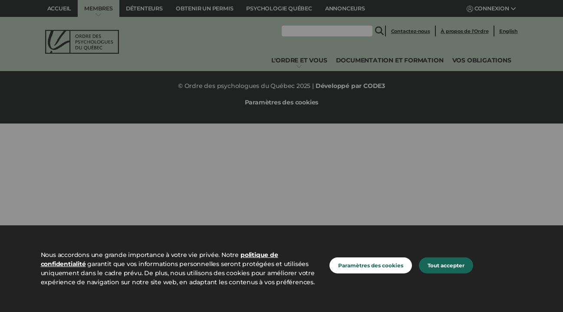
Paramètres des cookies (370, 265)
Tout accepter (446, 265)
